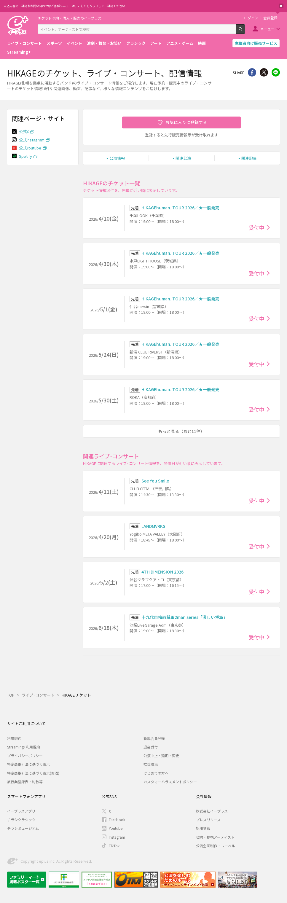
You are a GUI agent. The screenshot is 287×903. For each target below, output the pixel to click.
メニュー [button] (267, 28)
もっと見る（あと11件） (181, 431)
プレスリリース (208, 819)
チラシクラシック (21, 819)
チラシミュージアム (23, 828)
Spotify (25, 156)
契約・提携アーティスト (215, 837)
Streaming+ (19, 52)
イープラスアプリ (21, 810)
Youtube (115, 828)
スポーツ (54, 43)
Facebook (117, 819)
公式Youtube (30, 148)
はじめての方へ (156, 772)
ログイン (251, 18)
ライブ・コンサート (24, 43)
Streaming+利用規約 (23, 746)
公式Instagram (31, 140)
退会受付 (151, 746)
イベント (74, 43)
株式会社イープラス (212, 810)
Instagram (117, 837)
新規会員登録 (154, 738)
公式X (24, 131)
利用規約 (14, 738)
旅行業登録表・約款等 (25, 781)
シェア (252, 72)
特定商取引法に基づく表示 (28, 764)
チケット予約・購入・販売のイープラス (69, 17)
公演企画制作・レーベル (215, 845)
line (276, 72)
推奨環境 (151, 764)
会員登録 (270, 18)
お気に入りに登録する (186, 122)
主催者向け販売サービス (256, 43)
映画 (202, 43)
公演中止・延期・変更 (161, 755)
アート (156, 43)
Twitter (264, 72)
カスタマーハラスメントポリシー (170, 781)
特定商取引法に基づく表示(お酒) (33, 772)
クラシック (136, 43)
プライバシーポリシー (25, 755)
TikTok (114, 845)
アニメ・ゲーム (179, 43)
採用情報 (203, 828)
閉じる (281, 6)
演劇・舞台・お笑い (104, 43)
